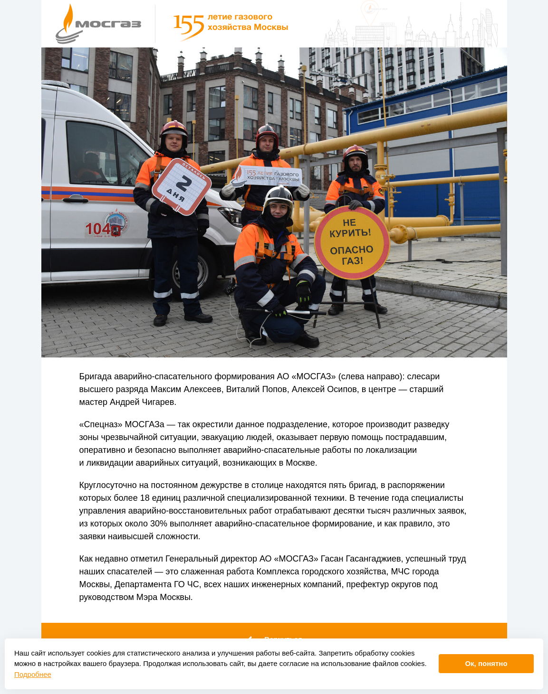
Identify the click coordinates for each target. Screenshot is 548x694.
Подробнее (32, 674)
